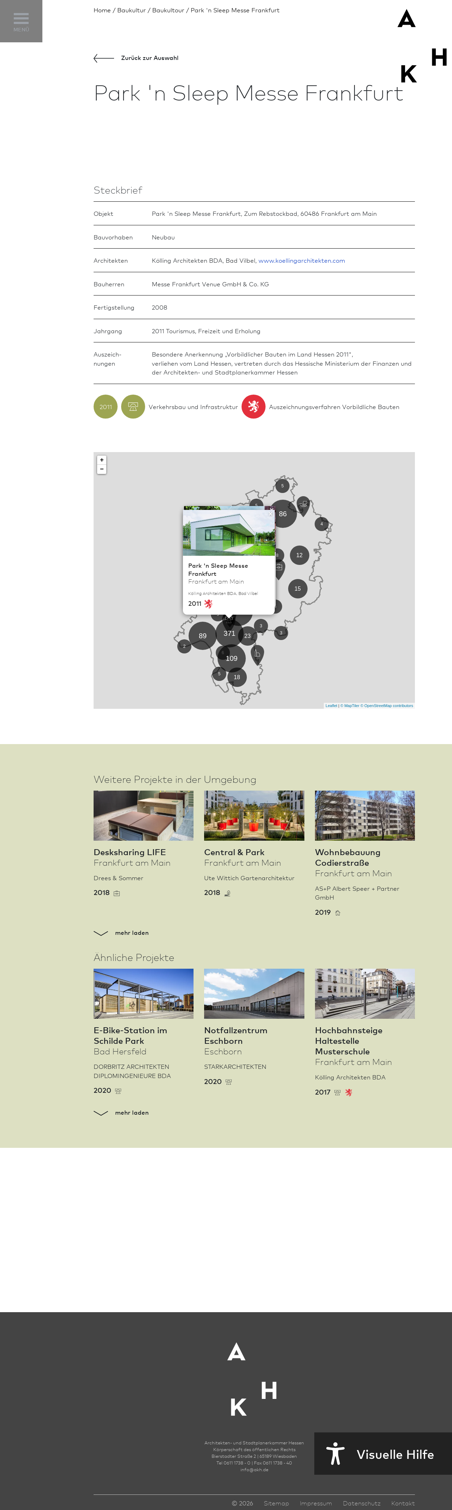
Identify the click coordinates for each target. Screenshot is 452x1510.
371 (229, 800)
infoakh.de (254, 1472)
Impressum (316, 1506)
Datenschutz (362, 1506)
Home (102, 10)
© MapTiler (349, 873)
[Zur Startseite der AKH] (254, 1377)
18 (237, 845)
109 (231, 825)
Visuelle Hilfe (374, 1453)
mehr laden (121, 1100)
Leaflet (331, 873)
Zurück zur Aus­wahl (136, 58)
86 (283, 681)
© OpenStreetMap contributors (387, 873)
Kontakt (403, 1506)
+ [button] (102, 627)
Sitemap (276, 1506)
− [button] (102, 636)
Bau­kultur (131, 10)
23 (247, 803)
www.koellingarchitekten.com (301, 428)
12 (299, 723)
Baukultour (168, 10)
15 (298, 756)
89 (203, 803)
